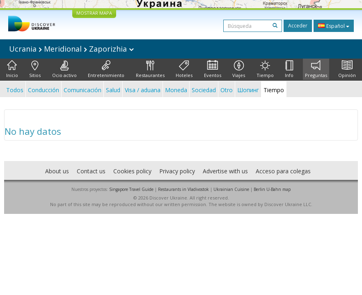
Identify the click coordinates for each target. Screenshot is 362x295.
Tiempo (265, 69)
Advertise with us (225, 171)
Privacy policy (177, 171)
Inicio (12, 69)
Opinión (347, 69)
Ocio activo (64, 69)
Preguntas (316, 69)
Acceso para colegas (283, 171)
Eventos (212, 69)
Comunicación (82, 90)
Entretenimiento (106, 69)
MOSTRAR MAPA (94, 13)
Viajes (238, 69)
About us (57, 171)
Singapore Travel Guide (131, 189)
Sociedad (204, 90)
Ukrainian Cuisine (231, 189)
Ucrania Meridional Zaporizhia (71, 49)
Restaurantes (150, 69)
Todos (14, 90)
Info (289, 69)
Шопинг (248, 90)
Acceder (297, 25)
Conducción (43, 90)
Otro (226, 90)
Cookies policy (132, 171)
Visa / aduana (142, 90)
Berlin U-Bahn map (272, 189)
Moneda (176, 90)
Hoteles (184, 69)
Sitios (35, 69)
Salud (113, 90)
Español (333, 26)
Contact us (91, 171)
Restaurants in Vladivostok (183, 189)
